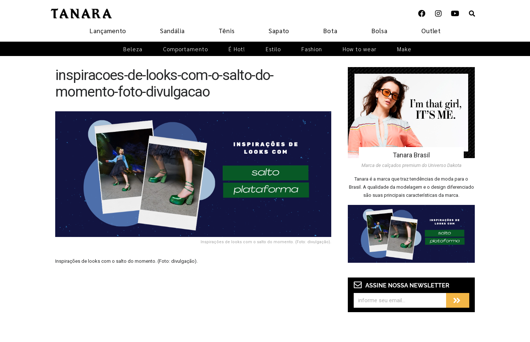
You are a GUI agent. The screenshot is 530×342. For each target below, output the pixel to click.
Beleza (132, 48)
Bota (330, 31)
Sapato (279, 31)
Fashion (311, 48)
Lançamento (107, 31)
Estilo (273, 48)
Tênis (227, 31)
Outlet (431, 31)
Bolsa (379, 31)
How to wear (360, 48)
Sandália (172, 31)
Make (404, 48)
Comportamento (185, 48)
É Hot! (237, 48)
